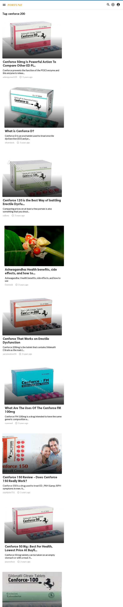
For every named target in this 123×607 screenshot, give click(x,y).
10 (70, 578)
